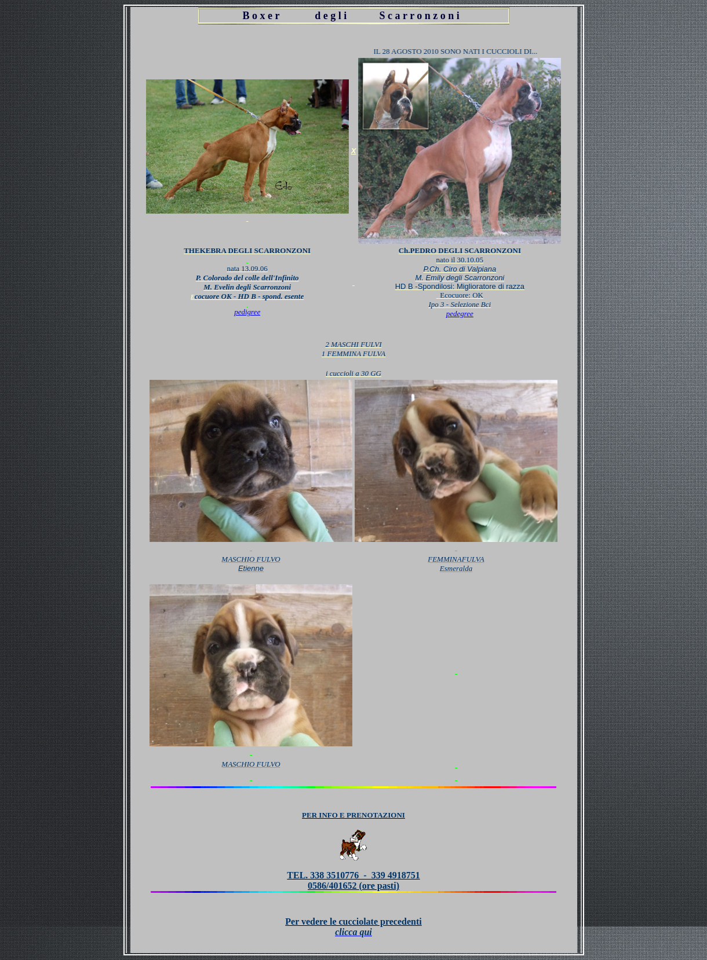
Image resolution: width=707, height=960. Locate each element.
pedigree (247, 311)
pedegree (459, 313)
